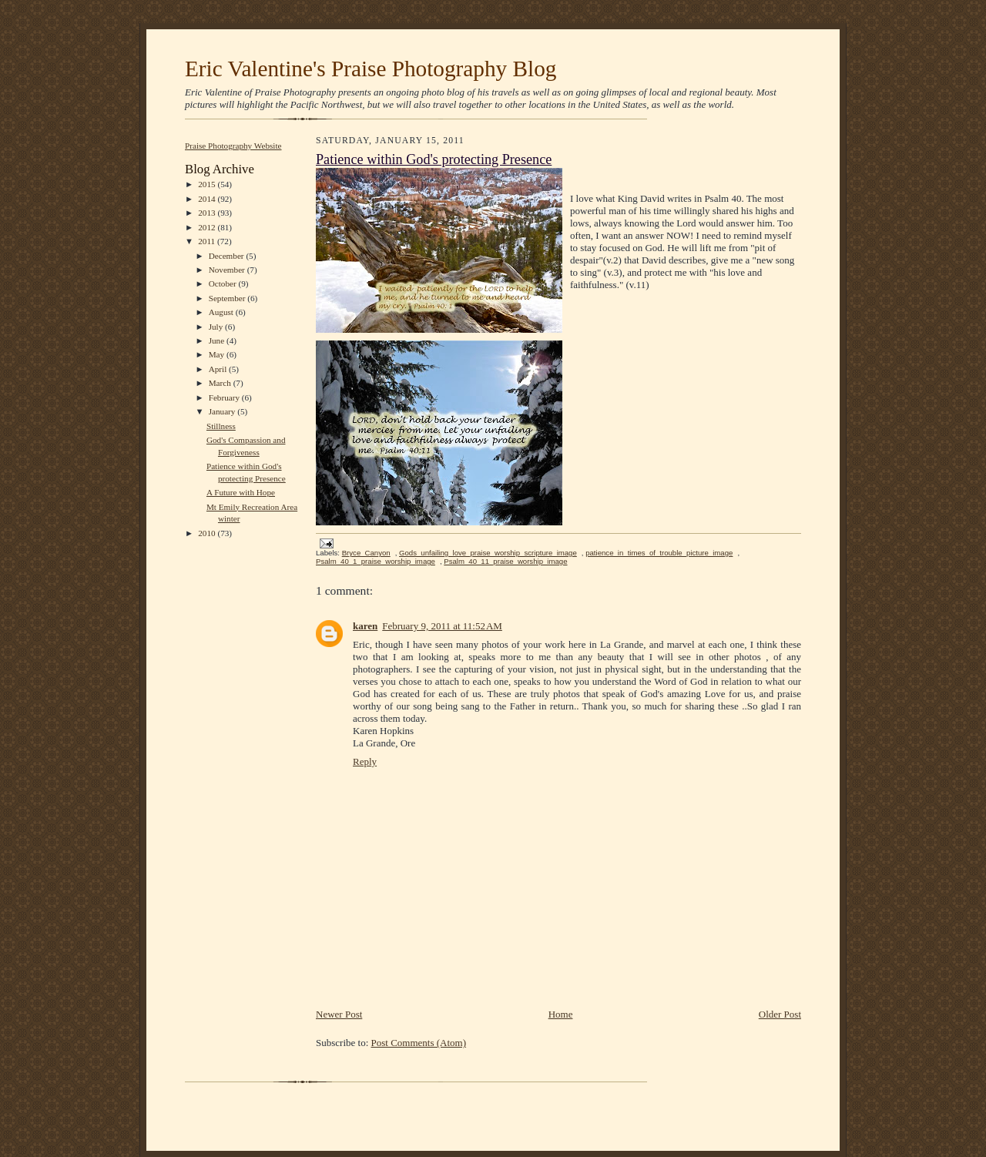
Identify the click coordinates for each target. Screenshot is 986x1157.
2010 (207, 533)
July (217, 326)
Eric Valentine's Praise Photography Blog (370, 68)
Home (560, 1014)
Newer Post (339, 1014)
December (227, 255)
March (221, 382)
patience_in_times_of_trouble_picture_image (659, 552)
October (224, 283)
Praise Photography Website (233, 145)
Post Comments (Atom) (419, 1042)
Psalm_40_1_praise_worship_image (375, 561)
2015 (207, 184)
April (219, 369)
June (217, 340)
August (222, 312)
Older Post (780, 1014)
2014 (207, 198)
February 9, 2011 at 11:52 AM (442, 626)
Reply (365, 761)
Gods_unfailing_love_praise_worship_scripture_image (488, 552)
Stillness (221, 426)
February (225, 397)
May (217, 354)
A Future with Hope (240, 492)
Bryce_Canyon (366, 552)
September (228, 298)
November (228, 269)
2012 (207, 227)
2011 (207, 241)
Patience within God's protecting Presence (434, 159)
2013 (207, 212)
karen (365, 626)
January (223, 411)
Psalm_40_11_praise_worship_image (505, 561)
